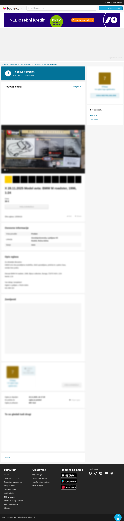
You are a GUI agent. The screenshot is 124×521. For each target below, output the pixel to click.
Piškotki (7, 508)
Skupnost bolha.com (111, 473)
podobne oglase (27, 75)
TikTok (95, 473)
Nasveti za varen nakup (13, 482)
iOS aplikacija (69, 475)
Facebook (90, 473)
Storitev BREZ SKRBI (12, 478)
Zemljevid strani (10, 489)
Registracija (117, 2)
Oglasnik (5, 64)
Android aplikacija (69, 481)
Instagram (100, 473)
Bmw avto (93, 115)
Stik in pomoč (9, 497)
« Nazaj (7, 457)
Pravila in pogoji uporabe (13, 501)
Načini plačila (9, 493)
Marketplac (14, 64)
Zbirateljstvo (37, 64)
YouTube (106, 473)
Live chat (118, 517)
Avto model (94, 120)
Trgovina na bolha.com (40, 478)
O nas (6, 475)
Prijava (107, 2)
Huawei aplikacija (69, 487)
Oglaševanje (37, 475)
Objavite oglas (37, 486)
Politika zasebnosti (11, 504)
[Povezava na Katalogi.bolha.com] (62, 20)
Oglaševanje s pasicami (41, 482)
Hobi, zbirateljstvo (25, 64)
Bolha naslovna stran (12, 8)
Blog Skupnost (9, 486)
